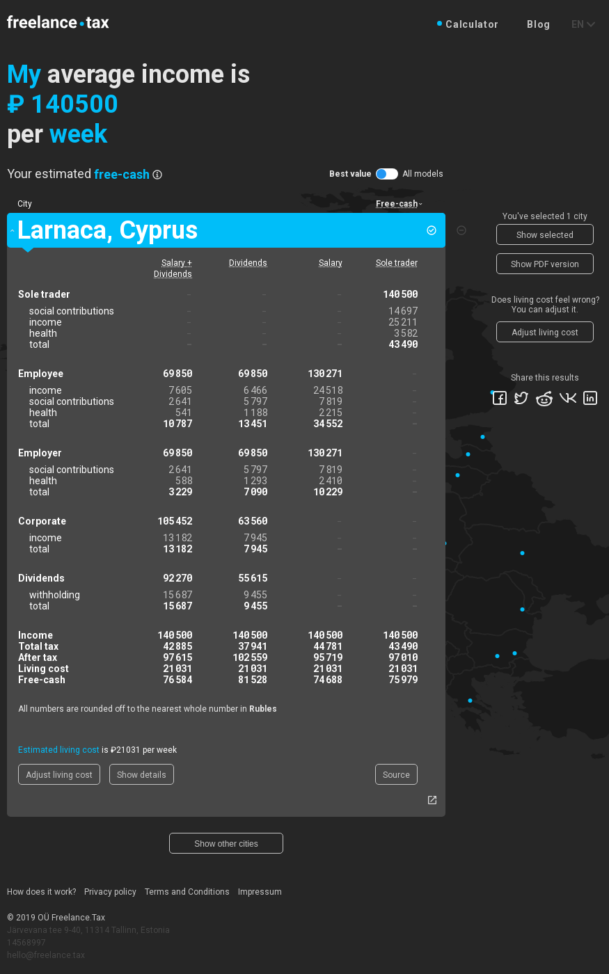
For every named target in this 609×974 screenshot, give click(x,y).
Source (396, 775)
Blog (539, 24)
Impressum (260, 892)
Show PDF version (545, 264)
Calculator (472, 24)
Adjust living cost (59, 775)
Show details (141, 775)
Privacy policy (110, 892)
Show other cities (226, 844)
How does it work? (41, 892)
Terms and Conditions (187, 892)
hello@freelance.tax (46, 955)
